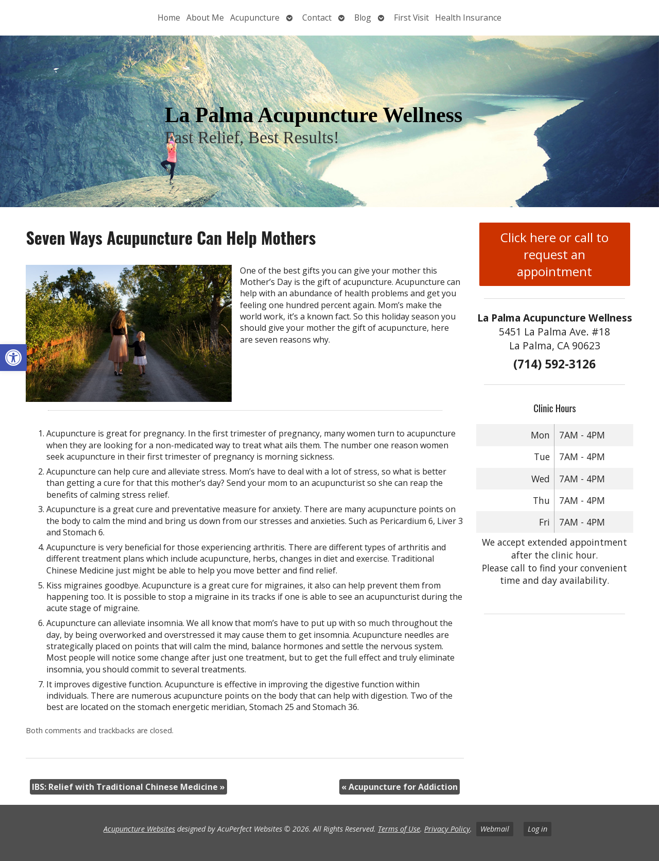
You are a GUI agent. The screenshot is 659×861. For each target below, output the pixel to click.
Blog (362, 17)
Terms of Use (399, 829)
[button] (13, 357)
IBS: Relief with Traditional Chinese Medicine (128, 786)
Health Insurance (468, 17)
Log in (537, 829)
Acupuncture (255, 17)
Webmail (494, 829)
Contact (317, 17)
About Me (205, 17)
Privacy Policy (447, 829)
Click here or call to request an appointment (554, 254)
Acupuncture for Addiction (399, 786)
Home (169, 17)
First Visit (411, 17)
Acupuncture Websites (139, 829)
